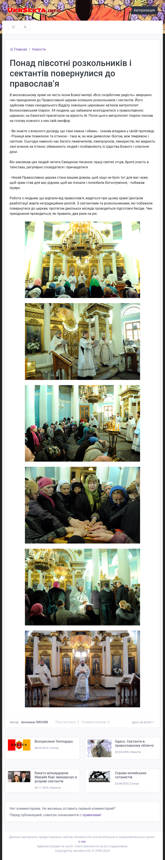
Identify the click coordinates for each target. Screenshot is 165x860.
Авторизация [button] (143, 9)
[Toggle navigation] (13, 27)
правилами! (91, 815)
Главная (18, 49)
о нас (82, 841)
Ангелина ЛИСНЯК (34, 722)
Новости (39, 49)
